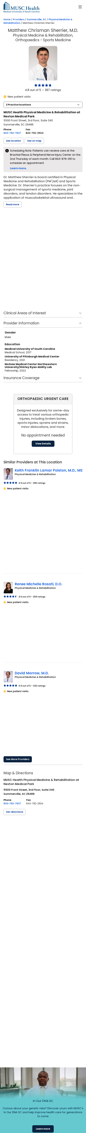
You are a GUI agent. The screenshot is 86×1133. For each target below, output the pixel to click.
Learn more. (18, 168)
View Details (43, 443)
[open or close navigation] (80, 7)
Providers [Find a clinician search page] (19, 19)
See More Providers (17, 759)
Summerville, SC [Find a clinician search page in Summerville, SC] (36, 19)
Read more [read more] (12, 204)
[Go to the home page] (21, 7)
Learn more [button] (43, 1129)
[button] (43, 105)
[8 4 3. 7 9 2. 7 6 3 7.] (12, 133)
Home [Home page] (7, 19)
